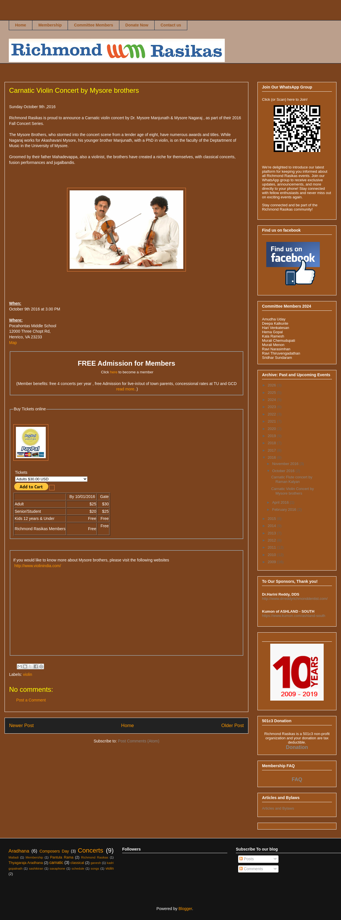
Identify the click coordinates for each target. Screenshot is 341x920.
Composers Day (54, 851)
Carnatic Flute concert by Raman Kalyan (291, 479)
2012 (272, 540)
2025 (272, 392)
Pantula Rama (61, 857)
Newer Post (21, 725)
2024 (272, 400)
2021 (272, 421)
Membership (50, 25)
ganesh (96, 863)
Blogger (185, 908)
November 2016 (286, 464)
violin (27, 674)
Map (13, 342)
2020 (272, 429)
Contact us (171, 25)
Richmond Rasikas (15, 16)
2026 (272, 385)
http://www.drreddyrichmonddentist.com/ (295, 598)
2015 (272, 518)
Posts (246, 859)
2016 (272, 457)
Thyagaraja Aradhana (26, 863)
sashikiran (36, 868)
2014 (272, 526)
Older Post (232, 725)
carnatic (56, 862)
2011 (272, 547)
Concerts (90, 850)
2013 (272, 533)
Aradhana (19, 851)
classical (77, 863)
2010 (272, 555)
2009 (272, 562)
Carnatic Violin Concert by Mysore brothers (292, 491)
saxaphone (57, 868)
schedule (78, 868)
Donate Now (136, 25)
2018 (272, 443)
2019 (272, 436)
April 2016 (281, 502)
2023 (272, 407)
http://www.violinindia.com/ (37, 565)
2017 (272, 450)
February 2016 (284, 509)
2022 (272, 414)
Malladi (13, 857)
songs (95, 868)
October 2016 (284, 471)
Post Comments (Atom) (138, 741)
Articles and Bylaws (278, 808)
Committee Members (93, 25)
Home (20, 25)
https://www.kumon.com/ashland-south (293, 616)
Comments (251, 869)
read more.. (126, 389)
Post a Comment (31, 700)
